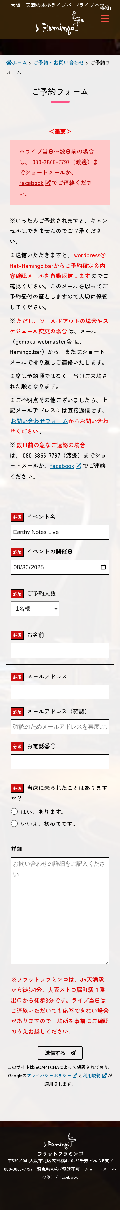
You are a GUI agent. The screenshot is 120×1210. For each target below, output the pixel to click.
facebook (31, 182)
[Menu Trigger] (105, 14)
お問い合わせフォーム (39, 420)
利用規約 (92, 1075)
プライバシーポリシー (49, 1075)
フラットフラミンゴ (60, 24)
